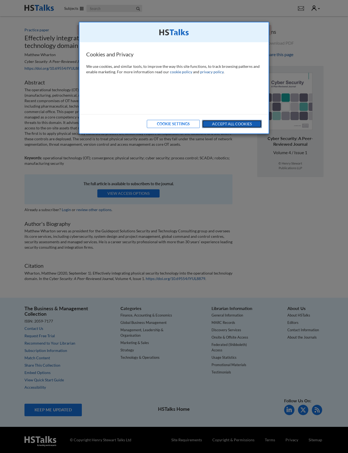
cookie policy (181, 71)
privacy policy (211, 71)
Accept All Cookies (232, 123)
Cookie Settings (173, 123)
